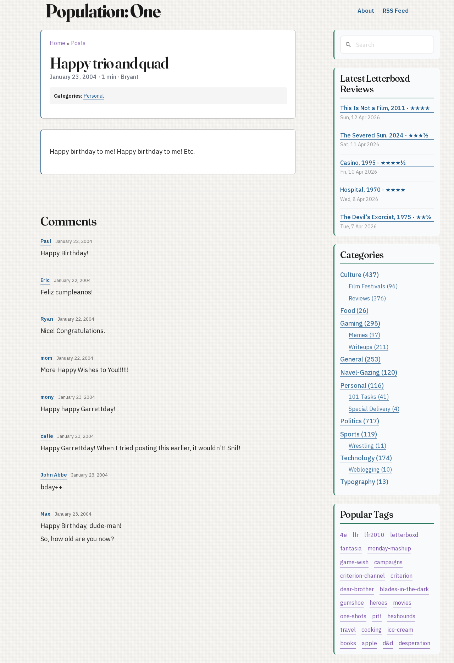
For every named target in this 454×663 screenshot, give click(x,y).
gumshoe (352, 602)
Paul (45, 241)
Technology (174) (366, 458)
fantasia (351, 548)
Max (45, 513)
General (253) (360, 359)
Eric (45, 280)
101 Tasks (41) (369, 396)
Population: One (102, 11)
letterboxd (404, 534)
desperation (414, 643)
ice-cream (400, 629)
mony (47, 396)
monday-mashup (389, 548)
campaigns (388, 562)
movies (402, 602)
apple (369, 643)
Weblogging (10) (370, 469)
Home (57, 43)
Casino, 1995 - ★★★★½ (373, 162)
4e (343, 534)
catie (46, 436)
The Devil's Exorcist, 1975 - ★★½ (385, 217)
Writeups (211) (368, 346)
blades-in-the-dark (404, 589)
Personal (93, 95)
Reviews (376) (367, 298)
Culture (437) (359, 275)
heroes (378, 602)
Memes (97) (364, 334)
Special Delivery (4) (374, 408)
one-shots (353, 616)
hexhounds (401, 616)
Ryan (46, 318)
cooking (371, 629)
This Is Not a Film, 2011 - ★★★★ (385, 108)
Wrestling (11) (367, 445)
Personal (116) (362, 385)
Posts (78, 43)
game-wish (354, 562)
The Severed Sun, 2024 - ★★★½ (384, 135)
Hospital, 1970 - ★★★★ (372, 189)
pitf (377, 616)
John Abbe (53, 474)
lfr (356, 534)
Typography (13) (364, 482)
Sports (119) (358, 434)
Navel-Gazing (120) (368, 372)
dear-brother (357, 589)
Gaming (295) (360, 323)
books (348, 643)
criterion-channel (362, 575)
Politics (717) (359, 421)
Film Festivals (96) (373, 286)
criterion (402, 575)
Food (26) (354, 310)
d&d (388, 643)
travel (348, 629)
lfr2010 (374, 534)
